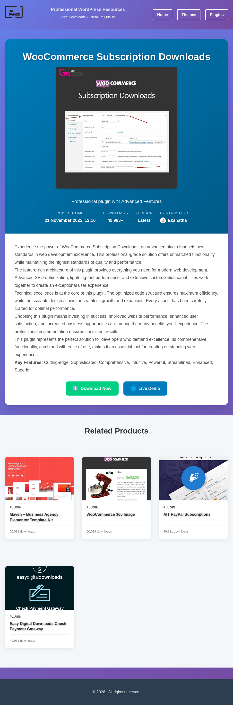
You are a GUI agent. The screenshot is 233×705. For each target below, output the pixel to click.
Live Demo (145, 388)
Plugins (217, 15)
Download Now (92, 388)
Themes (188, 15)
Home (162, 15)
